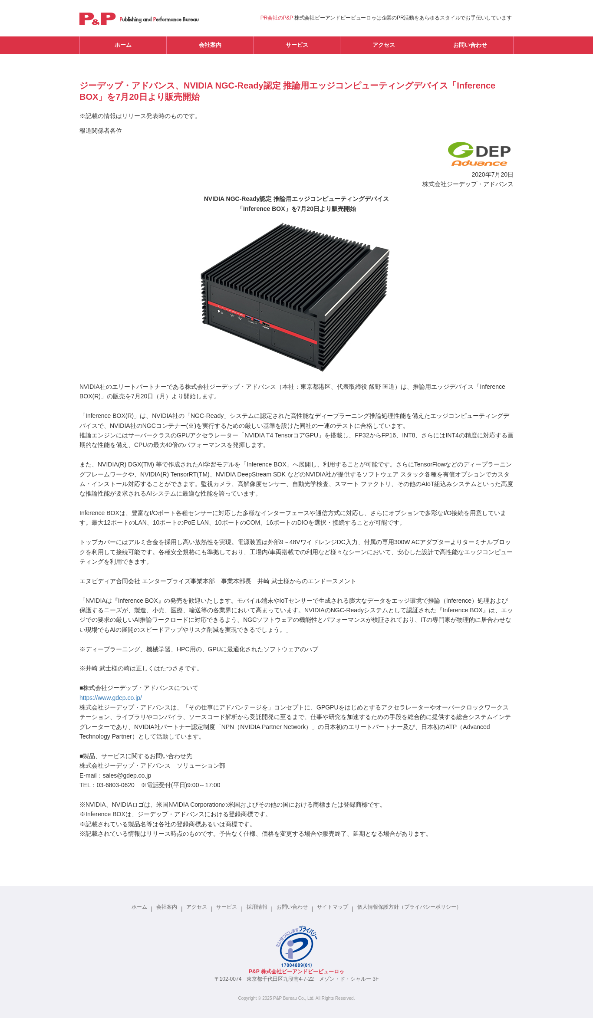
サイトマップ (332, 907)
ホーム (123, 45)
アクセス (383, 45)
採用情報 (257, 907)
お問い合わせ (470, 45)
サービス (297, 45)
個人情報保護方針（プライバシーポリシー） (409, 907)
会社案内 (210, 45)
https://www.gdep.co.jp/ (110, 697)
